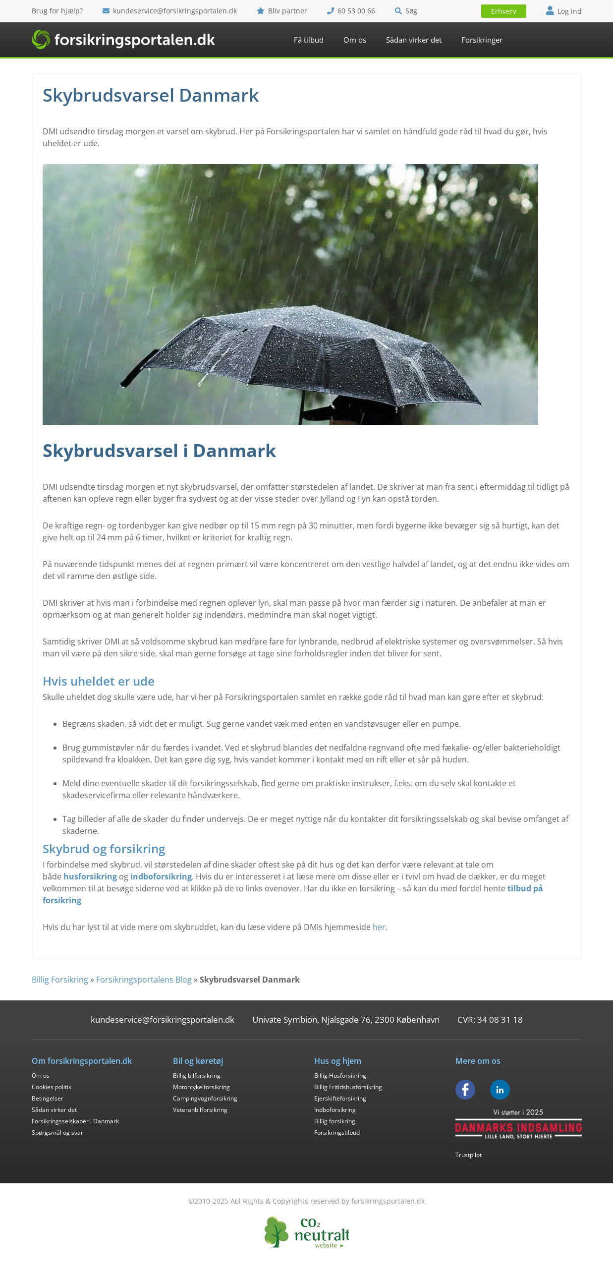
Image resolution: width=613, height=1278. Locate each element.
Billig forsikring (334, 1121)
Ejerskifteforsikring (340, 1098)
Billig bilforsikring (197, 1075)
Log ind (564, 11)
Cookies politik (51, 1087)
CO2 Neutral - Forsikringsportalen (307, 1232)
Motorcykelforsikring (201, 1087)
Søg (406, 10)
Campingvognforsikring (205, 1098)
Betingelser (47, 1098)
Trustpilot (468, 1155)
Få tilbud (309, 40)
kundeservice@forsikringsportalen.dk (170, 10)
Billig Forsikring (60, 979)
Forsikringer (481, 40)
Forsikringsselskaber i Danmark (75, 1121)
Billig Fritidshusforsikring (348, 1087)
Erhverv (503, 11)
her (379, 927)
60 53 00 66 (351, 10)
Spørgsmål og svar (57, 1132)
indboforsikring (161, 876)
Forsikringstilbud (337, 1132)
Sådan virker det (414, 40)
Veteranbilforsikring (200, 1109)
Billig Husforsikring (340, 1075)
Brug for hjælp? (57, 10)
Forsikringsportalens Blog (144, 979)
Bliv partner (282, 10)
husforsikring (90, 876)
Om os (354, 40)
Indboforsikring (335, 1109)
